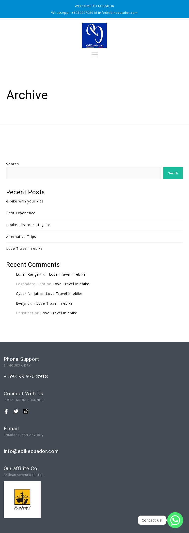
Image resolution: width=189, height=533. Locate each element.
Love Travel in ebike (24, 248)
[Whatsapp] (175, 520)
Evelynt (22, 303)
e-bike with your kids (25, 201)
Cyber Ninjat (27, 293)
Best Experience (20, 213)
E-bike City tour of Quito (28, 224)
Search (12, 163)
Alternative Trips (21, 236)
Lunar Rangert (29, 274)
